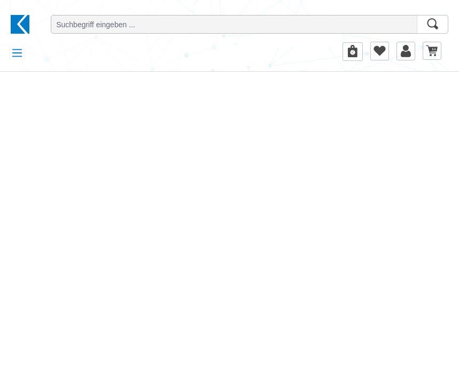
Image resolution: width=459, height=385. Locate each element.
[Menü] (17, 53)
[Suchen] (432, 24)
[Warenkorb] (432, 50)
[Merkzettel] (379, 51)
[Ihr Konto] (406, 51)
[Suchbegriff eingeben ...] (234, 24)
